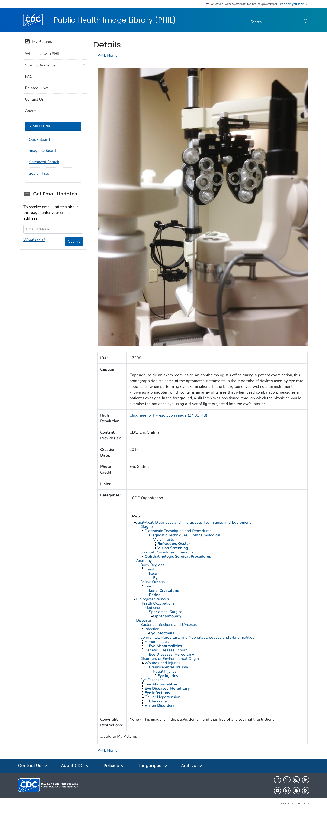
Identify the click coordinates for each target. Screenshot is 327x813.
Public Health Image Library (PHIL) (115, 20)
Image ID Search (43, 150)
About (30, 110)
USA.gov (303, 804)
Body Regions (152, 564)
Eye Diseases (152, 679)
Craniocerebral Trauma (168, 667)
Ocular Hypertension (162, 697)
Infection (152, 628)
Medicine (152, 607)
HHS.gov (287, 804)
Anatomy (144, 560)
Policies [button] (114, 765)
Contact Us (34, 99)
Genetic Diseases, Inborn (166, 650)
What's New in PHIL (42, 53)
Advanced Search (44, 161)
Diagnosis (148, 526)
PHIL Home (107, 55)
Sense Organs (152, 582)
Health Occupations (157, 603)
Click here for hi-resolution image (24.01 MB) (168, 415)
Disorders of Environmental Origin (169, 658)
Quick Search (40, 139)
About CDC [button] (75, 765)
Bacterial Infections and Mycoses (168, 624)
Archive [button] (191, 765)
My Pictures (38, 42)
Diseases (144, 620)
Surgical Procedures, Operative (167, 552)
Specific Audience (40, 65)
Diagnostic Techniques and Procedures (178, 530)
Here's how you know (293, 4)
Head (149, 569)
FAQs (30, 76)
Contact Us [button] (32, 765)
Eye (148, 586)
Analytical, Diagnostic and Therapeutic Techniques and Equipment (193, 522)
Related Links (37, 87)
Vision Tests (163, 539)
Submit (74, 241)
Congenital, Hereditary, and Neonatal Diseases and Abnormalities (197, 637)
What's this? (34, 240)
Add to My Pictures (120, 736)
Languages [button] (153, 765)
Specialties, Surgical (166, 611)
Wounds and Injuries (162, 662)
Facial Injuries (165, 671)
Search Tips (39, 173)
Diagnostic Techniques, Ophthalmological (184, 535)
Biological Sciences (152, 599)
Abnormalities (157, 641)
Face (153, 573)
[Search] (274, 22)
